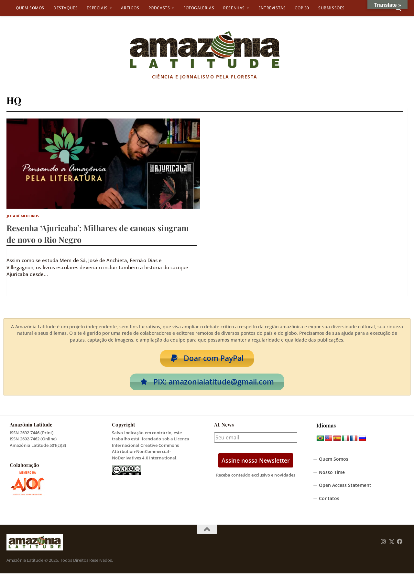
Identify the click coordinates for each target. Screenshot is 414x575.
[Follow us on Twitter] (391, 543)
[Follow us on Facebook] (400, 543)
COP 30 (302, 8)
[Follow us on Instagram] (383, 543)
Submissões (331, 8)
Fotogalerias (198, 8)
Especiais (97, 8)
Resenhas (234, 8)
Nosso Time (332, 474)
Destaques (65, 8)
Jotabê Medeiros (23, 215)
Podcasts (159, 8)
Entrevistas (272, 8)
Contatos (329, 500)
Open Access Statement (345, 487)
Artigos (130, 8)
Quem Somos (30, 8)
